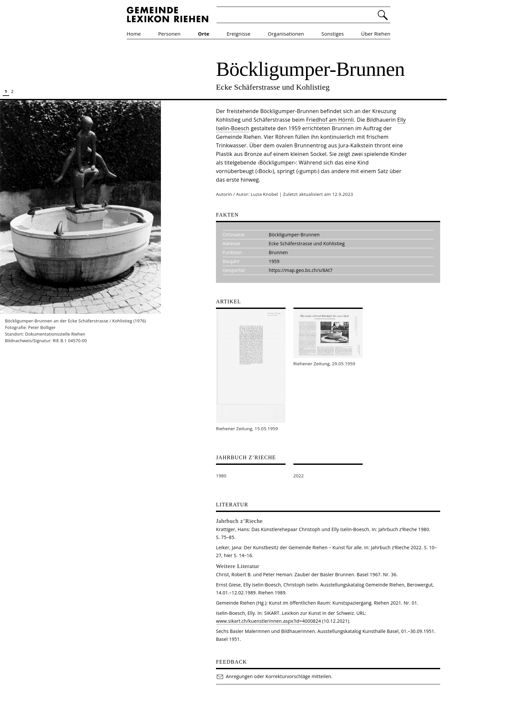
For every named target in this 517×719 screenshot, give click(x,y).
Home (134, 33)
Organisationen (286, 33)
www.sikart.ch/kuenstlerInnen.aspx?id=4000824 (268, 621)
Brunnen (278, 252)
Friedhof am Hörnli (330, 119)
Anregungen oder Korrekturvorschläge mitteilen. (274, 676)
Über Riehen (375, 33)
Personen (169, 33)
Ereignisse (239, 33)
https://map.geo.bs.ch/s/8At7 (301, 270)
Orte (203, 33)
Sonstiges (332, 33)
